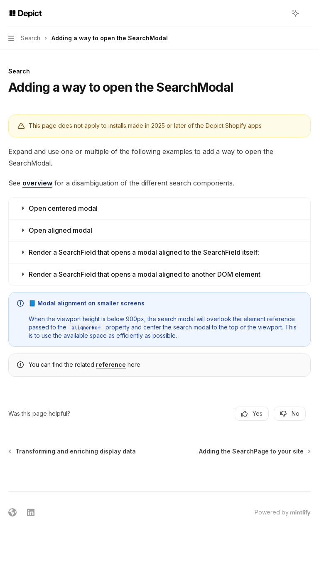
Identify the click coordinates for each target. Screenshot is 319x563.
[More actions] (308, 13)
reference (111, 364)
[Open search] (280, 13)
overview (37, 183)
